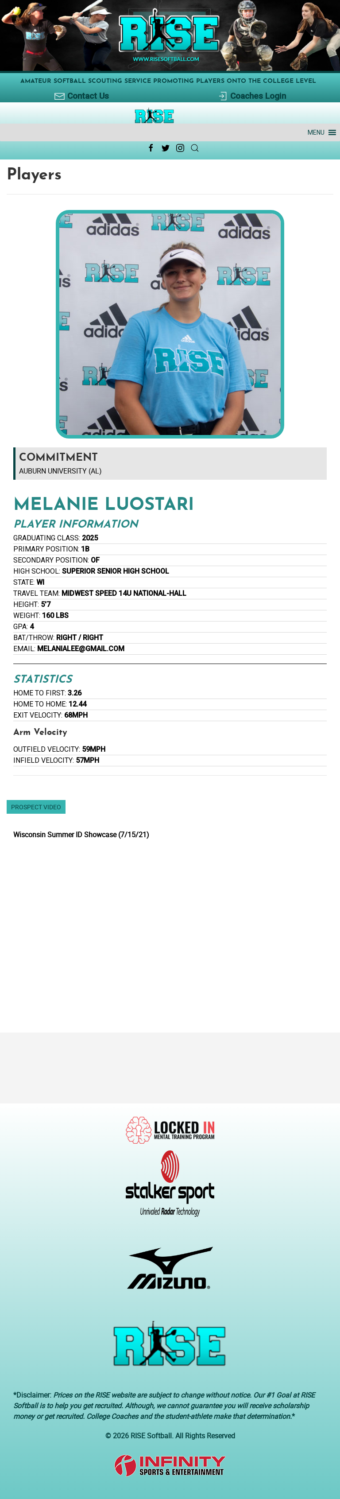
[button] (316, 132)
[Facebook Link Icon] (151, 148)
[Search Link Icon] (194, 148)
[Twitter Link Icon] (165, 148)
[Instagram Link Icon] (180, 148)
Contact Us (81, 96)
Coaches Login (251, 96)
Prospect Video (36, 807)
